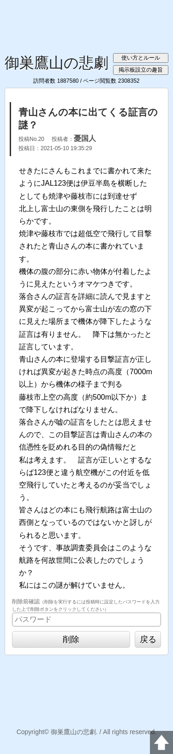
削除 (71, 639)
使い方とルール (140, 58)
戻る (148, 639)
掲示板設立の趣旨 (141, 70)
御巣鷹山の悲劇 (56, 63)
